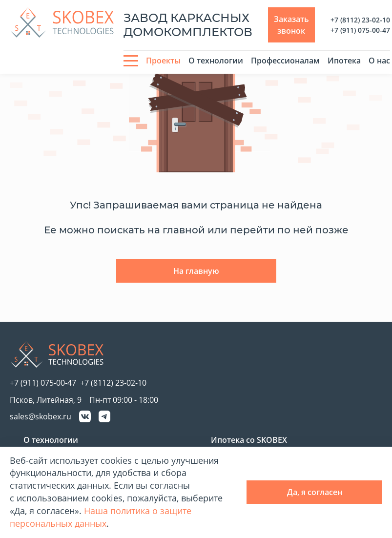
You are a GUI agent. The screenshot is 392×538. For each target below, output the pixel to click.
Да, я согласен (314, 492)
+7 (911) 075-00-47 (360, 30)
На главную (196, 271)
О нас (379, 60)
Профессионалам (285, 60)
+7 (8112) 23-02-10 (360, 19)
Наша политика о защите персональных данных (100, 517)
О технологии (215, 60)
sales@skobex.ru (40, 416)
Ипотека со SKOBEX (249, 440)
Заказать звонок (291, 25)
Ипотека (344, 60)
